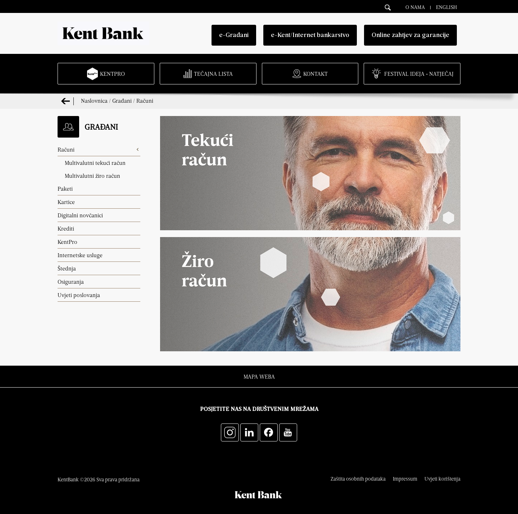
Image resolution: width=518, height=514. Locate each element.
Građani (122, 100)
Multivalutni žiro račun (92, 175)
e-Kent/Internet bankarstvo (310, 35)
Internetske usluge (80, 255)
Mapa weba (259, 376)
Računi (144, 100)
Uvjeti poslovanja (79, 294)
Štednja (67, 268)
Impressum (405, 479)
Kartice (66, 201)
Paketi (65, 188)
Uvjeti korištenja (442, 479)
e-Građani (234, 35)
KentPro (67, 241)
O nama (415, 7)
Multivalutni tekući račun (95, 162)
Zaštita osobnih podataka (358, 479)
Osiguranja (71, 281)
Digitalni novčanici (80, 215)
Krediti (66, 228)
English (446, 7)
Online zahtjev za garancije (410, 35)
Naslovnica (94, 100)
